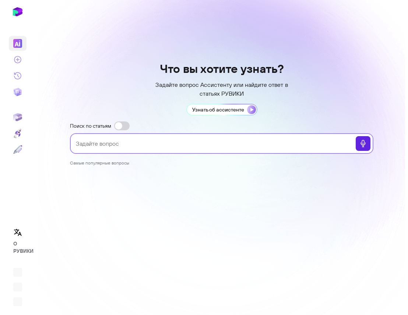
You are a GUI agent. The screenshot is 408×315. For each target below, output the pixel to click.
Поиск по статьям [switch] (100, 125)
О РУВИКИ (20, 247)
